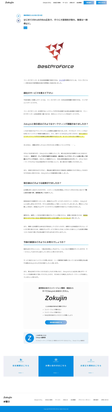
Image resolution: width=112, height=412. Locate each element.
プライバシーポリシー (84, 400)
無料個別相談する (56, 322)
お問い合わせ (101, 2)
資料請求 (88, 2)
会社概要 (79, 2)
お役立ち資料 (57, 2)
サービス (65, 2)
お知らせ (72, 2)
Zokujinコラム (47, 2)
